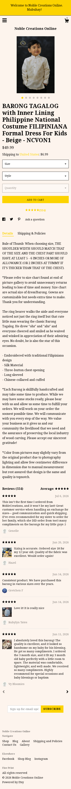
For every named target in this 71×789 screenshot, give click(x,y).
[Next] (67, 692)
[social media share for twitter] (12, 219)
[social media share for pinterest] (19, 219)
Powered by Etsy (13, 782)
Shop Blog (25, 758)
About (26, 741)
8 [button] (49, 98)
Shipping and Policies (47, 741)
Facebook (8, 758)
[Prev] (3, 692)
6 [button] (41, 98)
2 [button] (26, 98)
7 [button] (45, 98)
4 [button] (34, 98)
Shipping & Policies (31, 233)
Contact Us (9, 744)
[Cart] (67, 21)
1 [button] (22, 98)
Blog (15, 741)
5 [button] (37, 98)
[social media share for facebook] (4, 219)
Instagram (41, 758)
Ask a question (35, 219)
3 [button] (30, 98)
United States (29, 154)
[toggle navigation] (4, 20)
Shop (6, 741)
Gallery (25, 744)
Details (8, 233)
